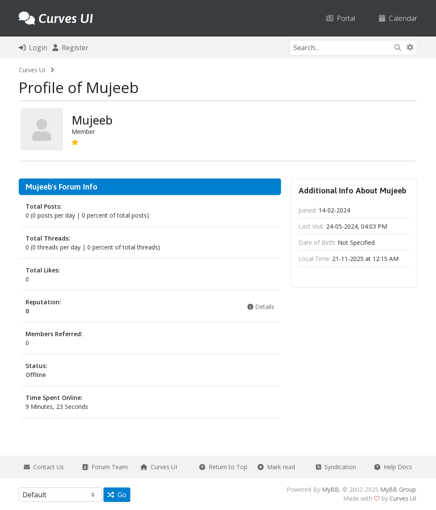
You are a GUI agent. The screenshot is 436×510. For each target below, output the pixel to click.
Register (70, 47)
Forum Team (105, 467)
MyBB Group (398, 489)
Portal (340, 18)
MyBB (330, 489)
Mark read (276, 467)
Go (116, 494)
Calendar (398, 18)
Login (33, 47)
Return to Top (223, 467)
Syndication (336, 467)
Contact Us (44, 467)
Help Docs (393, 467)
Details (260, 307)
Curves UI (32, 70)
